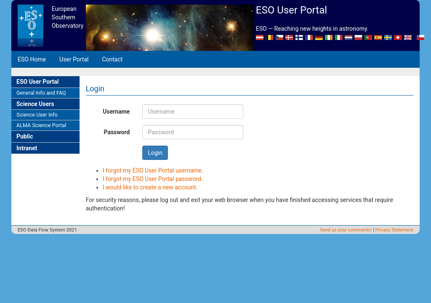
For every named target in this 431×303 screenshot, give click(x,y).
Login (155, 152)
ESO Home (32, 59)
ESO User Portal (37, 81)
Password (117, 132)
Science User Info (37, 115)
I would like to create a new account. (150, 187)
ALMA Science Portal (41, 125)
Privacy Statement (394, 230)
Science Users (35, 104)
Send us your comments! (346, 230)
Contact (112, 59)
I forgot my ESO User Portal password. (153, 178)
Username (116, 111)
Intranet (26, 148)
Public (24, 136)
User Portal (73, 59)
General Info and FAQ (41, 93)
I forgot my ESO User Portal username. (153, 170)
